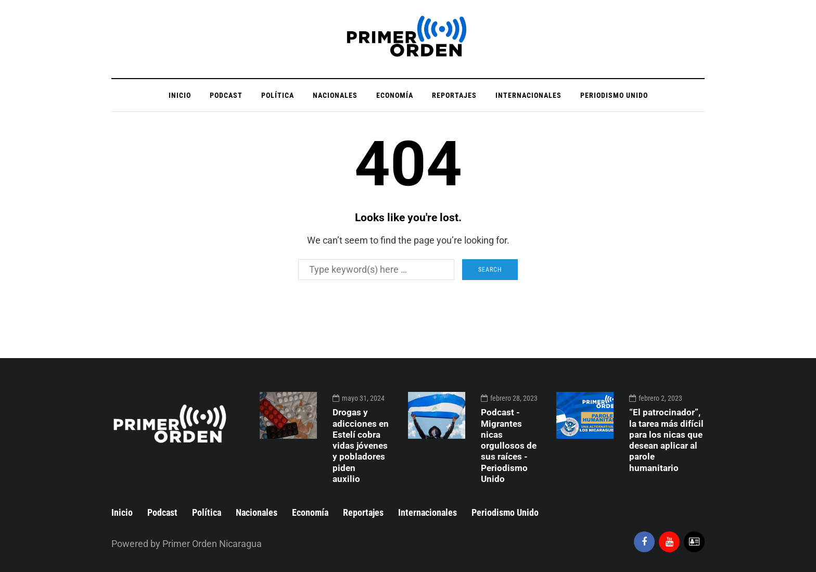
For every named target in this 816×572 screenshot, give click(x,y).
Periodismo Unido (614, 95)
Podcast (226, 95)
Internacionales (528, 95)
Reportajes (454, 95)
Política (277, 95)
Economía (394, 95)
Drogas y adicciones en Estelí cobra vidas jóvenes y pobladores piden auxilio (361, 445)
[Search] (376, 269)
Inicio (180, 95)
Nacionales (335, 95)
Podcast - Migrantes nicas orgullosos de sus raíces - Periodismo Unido (509, 445)
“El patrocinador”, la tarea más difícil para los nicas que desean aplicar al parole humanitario (666, 440)
